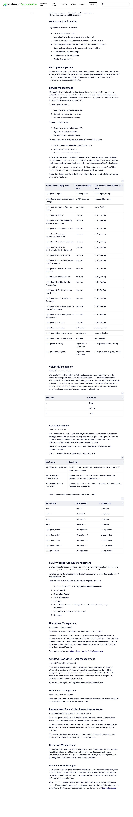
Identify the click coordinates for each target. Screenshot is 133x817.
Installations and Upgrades (57, 13)
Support (82, 4)
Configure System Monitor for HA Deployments (85, 651)
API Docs (54, 4)
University (73, 4)
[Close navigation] (32, 13)
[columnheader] (60, 187)
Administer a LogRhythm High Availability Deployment (64, 15)
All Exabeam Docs (43, 4)
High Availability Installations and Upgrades (80, 13)
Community (64, 4)
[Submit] (103, 4)
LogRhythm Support (109, 788)
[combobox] (115, 4)
